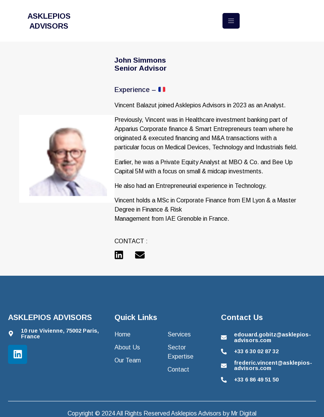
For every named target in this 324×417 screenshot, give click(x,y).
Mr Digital (243, 413)
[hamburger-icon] (231, 21)
